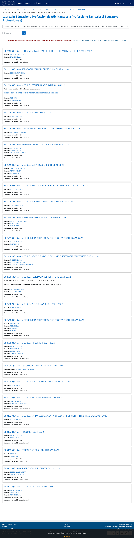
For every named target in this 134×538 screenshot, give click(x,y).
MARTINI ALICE (21, 250)
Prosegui (67, 536)
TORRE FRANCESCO (22, 362)
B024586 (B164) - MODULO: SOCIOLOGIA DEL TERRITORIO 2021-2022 (42, 283)
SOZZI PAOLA (20, 338)
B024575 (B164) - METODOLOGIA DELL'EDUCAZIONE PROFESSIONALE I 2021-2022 (48, 244)
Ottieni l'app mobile (8, 529)
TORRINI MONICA (21, 176)
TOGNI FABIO (20, 466)
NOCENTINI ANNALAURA (24, 269)
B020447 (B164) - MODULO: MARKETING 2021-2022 (34, 116)
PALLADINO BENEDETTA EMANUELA (28, 271)
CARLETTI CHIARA (21, 410)
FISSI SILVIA (20, 101)
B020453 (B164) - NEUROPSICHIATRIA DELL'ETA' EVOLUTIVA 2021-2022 (43, 148)
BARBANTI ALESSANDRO (24, 136)
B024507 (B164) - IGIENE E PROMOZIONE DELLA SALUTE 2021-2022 (42, 223)
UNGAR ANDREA (21, 178)
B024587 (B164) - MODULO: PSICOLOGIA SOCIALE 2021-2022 (38, 311)
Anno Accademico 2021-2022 (85, 10)
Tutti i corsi (66, 526)
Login (130, 3)
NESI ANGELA (20, 334)
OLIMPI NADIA (20, 231)
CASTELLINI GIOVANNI (23, 485)
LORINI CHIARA (21, 229)
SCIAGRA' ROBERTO (22, 211)
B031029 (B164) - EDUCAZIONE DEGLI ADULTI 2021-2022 (36, 460)
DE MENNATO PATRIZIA (23, 76)
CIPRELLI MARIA (21, 359)
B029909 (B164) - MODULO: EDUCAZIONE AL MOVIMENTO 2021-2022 (42, 390)
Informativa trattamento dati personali (58, 533)
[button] (120, 3)
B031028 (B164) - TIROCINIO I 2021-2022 (29, 441)
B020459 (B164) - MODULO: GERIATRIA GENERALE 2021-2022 (39, 169)
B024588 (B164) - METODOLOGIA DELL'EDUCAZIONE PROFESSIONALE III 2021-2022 (49, 327)
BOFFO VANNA (21, 464)
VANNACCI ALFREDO (22, 429)
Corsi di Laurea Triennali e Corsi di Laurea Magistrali (29, 10)
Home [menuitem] (47, 3)
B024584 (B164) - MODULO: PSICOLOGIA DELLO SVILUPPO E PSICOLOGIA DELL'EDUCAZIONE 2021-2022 (58, 262)
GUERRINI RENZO (21, 155)
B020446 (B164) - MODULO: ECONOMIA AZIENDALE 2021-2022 (39, 88)
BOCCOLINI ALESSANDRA (24, 483)
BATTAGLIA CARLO (22, 355)
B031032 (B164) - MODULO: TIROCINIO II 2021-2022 (34, 497)
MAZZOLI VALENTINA (23, 120)
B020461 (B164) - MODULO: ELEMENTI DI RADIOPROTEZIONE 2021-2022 (44, 207)
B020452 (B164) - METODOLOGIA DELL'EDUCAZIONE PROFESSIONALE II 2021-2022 (49, 132)
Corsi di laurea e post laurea (29, 3)
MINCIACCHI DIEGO (22, 394)
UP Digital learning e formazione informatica (117, 526)
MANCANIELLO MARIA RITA (25, 413)
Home (67, 524)
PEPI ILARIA (20, 336)
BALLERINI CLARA (21, 60)
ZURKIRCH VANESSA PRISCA (31, 378)
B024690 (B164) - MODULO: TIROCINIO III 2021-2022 (34, 351)
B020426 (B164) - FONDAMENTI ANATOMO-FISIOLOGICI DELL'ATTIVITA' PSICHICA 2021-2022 (53, 53)
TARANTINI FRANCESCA (23, 173)
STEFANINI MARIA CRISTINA (25, 157)
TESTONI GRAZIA (21, 506)
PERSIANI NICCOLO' (22, 104)
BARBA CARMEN (21, 152)
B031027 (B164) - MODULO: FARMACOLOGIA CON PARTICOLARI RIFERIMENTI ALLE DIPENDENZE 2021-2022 (60, 425)
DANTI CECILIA (20, 331)
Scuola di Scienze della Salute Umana (61, 10)
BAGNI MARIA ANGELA (23, 57)
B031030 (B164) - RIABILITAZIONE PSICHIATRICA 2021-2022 (37, 479)
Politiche (4, 526)
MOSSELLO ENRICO (22, 194)
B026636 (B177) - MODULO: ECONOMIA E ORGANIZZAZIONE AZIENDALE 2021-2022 (37, 96)
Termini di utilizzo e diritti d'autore (77, 533)
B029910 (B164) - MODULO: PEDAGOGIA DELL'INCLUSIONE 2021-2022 (42, 406)
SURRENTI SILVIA (21, 299)
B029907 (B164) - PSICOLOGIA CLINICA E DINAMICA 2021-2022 (39, 374)
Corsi (9, 10)
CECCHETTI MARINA (22, 248)
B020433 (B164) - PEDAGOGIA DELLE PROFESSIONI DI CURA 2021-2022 (43, 72)
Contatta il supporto (124, 529)
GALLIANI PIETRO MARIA (24, 296)
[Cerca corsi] (17, 33)
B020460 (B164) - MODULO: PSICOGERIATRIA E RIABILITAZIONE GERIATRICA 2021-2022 (51, 190)
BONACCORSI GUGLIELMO (24, 227)
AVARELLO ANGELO (22, 315)
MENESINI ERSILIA (22, 266)
